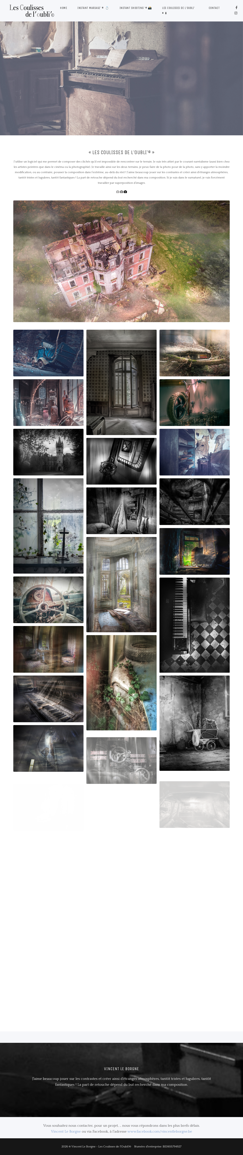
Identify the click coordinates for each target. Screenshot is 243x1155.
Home (63, 8)
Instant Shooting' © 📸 (136, 8)
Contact (214, 8)
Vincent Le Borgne (66, 1132)
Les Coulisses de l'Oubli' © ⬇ (178, 10)
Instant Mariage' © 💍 (93, 8)
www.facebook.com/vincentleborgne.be (159, 1132)
